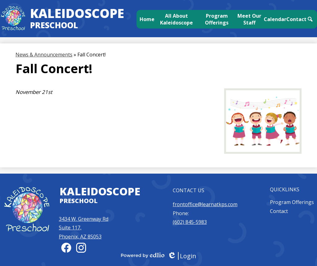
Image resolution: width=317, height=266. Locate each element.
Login (181, 256)
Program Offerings (292, 202)
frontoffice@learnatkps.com (205, 204)
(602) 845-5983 (190, 222)
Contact (279, 211)
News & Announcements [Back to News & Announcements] (43, 54)
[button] (176, 19)
